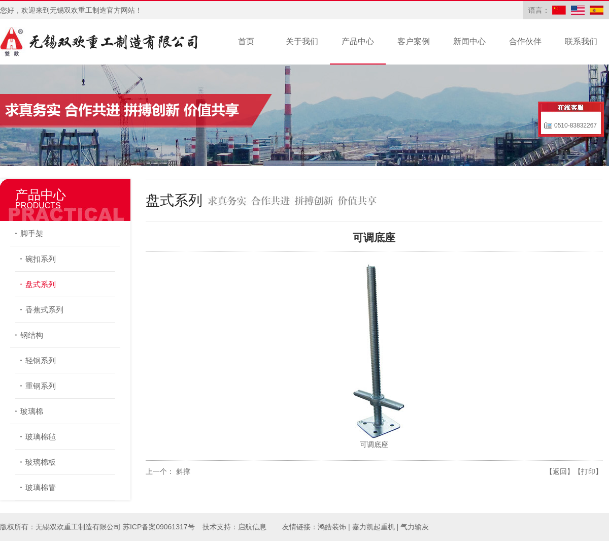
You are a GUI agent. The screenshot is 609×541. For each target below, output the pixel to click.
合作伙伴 (525, 41)
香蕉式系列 (44, 309)
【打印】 (588, 471)
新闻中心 (469, 41)
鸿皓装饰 (332, 527)
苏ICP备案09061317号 (159, 527)
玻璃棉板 (40, 462)
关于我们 (302, 41)
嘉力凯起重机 (373, 527)
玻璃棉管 (40, 487)
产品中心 (358, 41)
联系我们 (581, 41)
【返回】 (560, 471)
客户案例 (413, 41)
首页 (246, 41)
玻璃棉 (31, 411)
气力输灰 (414, 527)
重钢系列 (40, 385)
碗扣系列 (40, 258)
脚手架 (31, 233)
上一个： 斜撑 (168, 471)
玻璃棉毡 (40, 436)
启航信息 (252, 527)
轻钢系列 (40, 360)
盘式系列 (40, 284)
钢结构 (31, 335)
